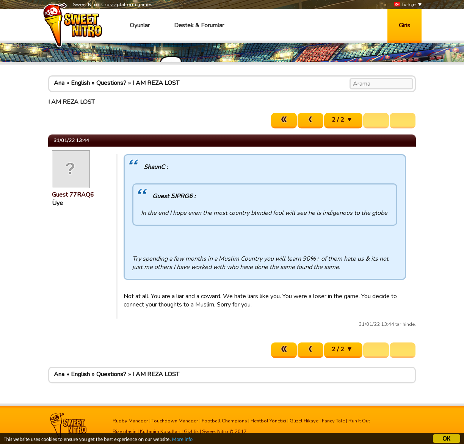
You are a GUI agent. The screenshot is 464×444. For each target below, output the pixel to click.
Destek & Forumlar (199, 25)
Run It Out (359, 420)
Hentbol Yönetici (268, 420)
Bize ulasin (124, 431)
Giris (404, 25)
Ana (59, 83)
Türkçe (404, 4)
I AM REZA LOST (156, 83)
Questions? (111, 83)
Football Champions (224, 420)
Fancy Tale (333, 420)
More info (182, 440)
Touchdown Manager (175, 420)
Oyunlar (140, 25)
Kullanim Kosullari (160, 431)
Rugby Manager (130, 420)
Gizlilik (191, 431)
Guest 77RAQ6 (73, 195)
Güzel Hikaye (304, 420)
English (80, 83)
